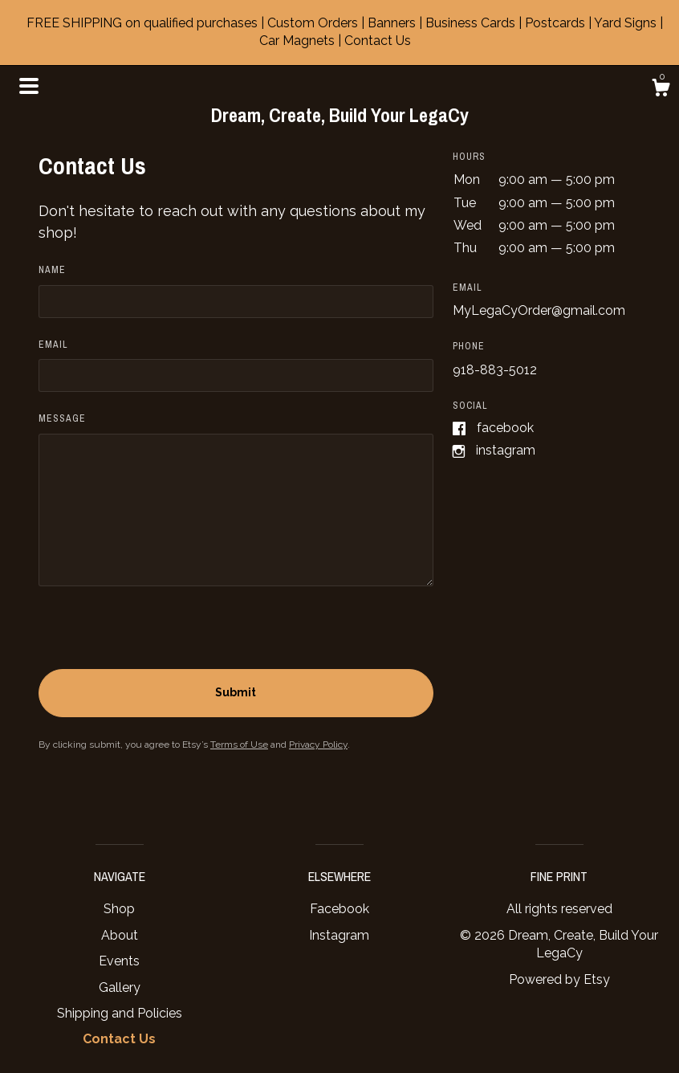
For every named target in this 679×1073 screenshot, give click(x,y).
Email (53, 344)
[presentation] (161, 637)
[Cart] (660, 90)
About (119, 935)
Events (119, 961)
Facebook (505, 427)
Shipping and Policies (119, 1013)
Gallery (119, 987)
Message (62, 418)
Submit (235, 692)
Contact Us (119, 1038)
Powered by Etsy (559, 979)
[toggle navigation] (29, 86)
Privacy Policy (318, 744)
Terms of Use (239, 744)
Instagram (505, 450)
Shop (119, 908)
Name (52, 269)
